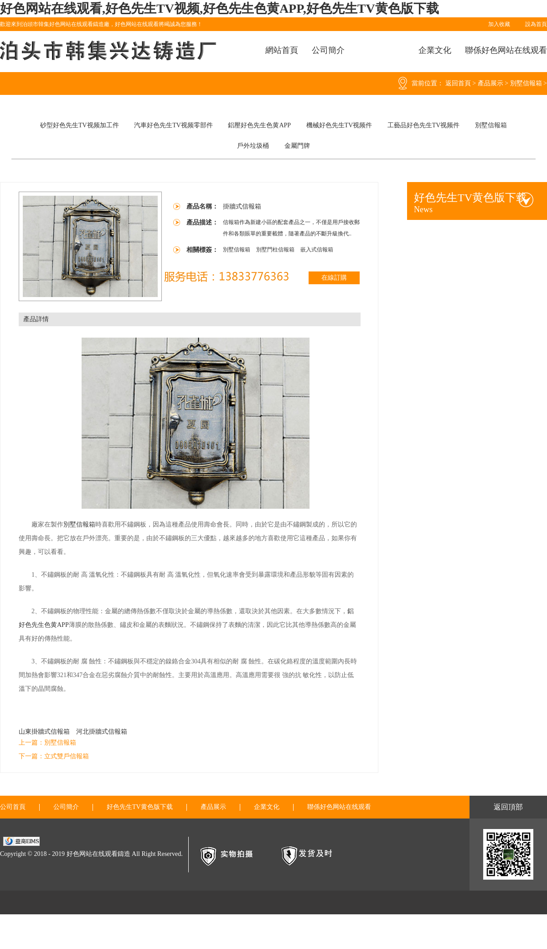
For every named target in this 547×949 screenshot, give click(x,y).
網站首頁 (281, 50)
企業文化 (434, 50)
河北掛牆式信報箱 (101, 731)
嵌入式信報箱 (316, 249)
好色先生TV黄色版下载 (140, 807)
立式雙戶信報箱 (66, 756)
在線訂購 (334, 277)
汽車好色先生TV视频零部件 (173, 125)
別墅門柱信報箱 (276, 249)
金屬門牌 (297, 145)
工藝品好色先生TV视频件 (423, 125)
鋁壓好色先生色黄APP (259, 125)
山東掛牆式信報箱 (44, 731)
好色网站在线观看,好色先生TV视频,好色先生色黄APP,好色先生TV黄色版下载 (219, 8)
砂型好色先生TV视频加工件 (79, 125)
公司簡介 (328, 50)
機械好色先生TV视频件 (339, 125)
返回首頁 (458, 83)
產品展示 (490, 83)
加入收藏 (499, 24)
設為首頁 (536, 24)
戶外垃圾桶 (253, 145)
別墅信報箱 (526, 83)
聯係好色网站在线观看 (506, 50)
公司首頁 (13, 807)
